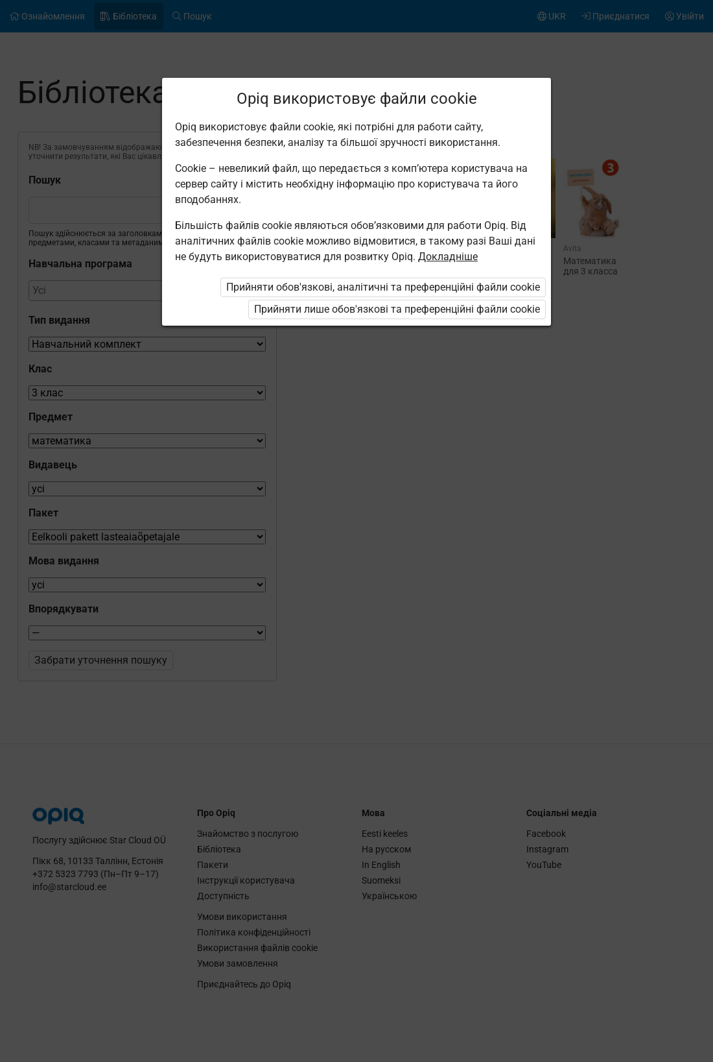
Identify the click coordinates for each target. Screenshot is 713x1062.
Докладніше (448, 256)
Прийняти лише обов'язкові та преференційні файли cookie (397, 309)
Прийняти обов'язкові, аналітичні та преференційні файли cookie (383, 287)
